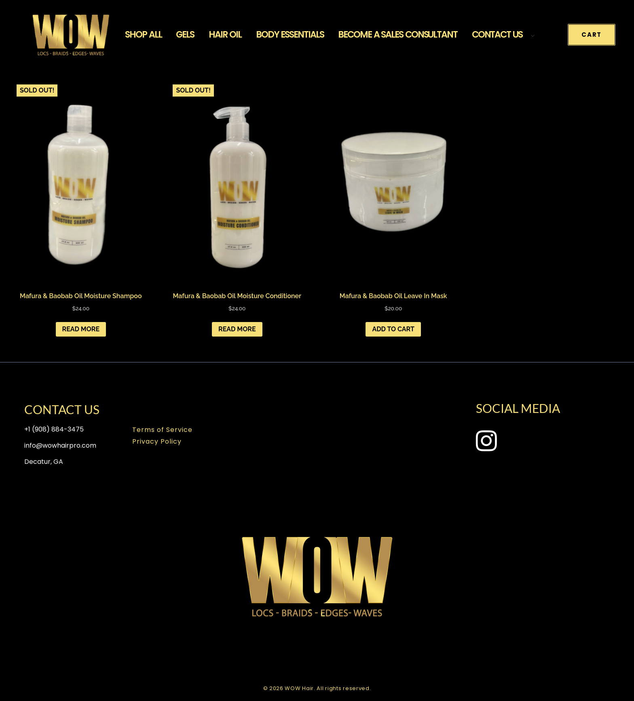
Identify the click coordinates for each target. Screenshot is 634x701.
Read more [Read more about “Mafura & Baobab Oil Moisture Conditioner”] (237, 329)
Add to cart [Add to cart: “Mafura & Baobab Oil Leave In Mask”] (393, 329)
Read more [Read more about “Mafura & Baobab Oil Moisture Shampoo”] (81, 329)
